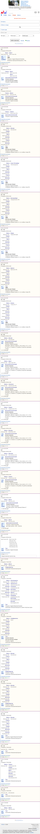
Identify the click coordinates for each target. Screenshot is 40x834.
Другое (19, 15)
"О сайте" (31, 832)
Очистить (22, 40)
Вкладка (28, 40)
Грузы (9, 15)
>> (24, 43)
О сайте (5, 15)
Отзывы (14, 15)
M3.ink (3, 824)
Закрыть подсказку (32, 828)
